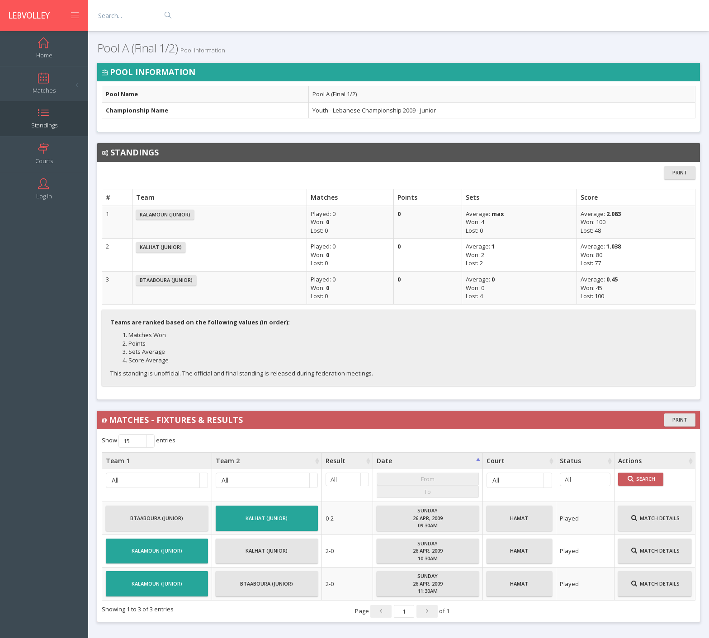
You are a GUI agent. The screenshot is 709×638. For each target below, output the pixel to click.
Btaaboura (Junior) (166, 280)
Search (641, 478)
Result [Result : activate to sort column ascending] (335, 460)
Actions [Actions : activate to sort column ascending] (630, 460)
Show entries (138, 441)
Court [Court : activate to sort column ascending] (496, 460)
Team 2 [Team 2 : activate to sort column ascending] (228, 460)
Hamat (519, 522)
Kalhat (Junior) (161, 247)
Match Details (655, 522)
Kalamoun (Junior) (165, 214)
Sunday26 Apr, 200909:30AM (428, 518)
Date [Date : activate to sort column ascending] (384, 460)
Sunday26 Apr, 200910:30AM (428, 551)
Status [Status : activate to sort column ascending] (570, 460)
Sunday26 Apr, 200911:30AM (428, 583)
